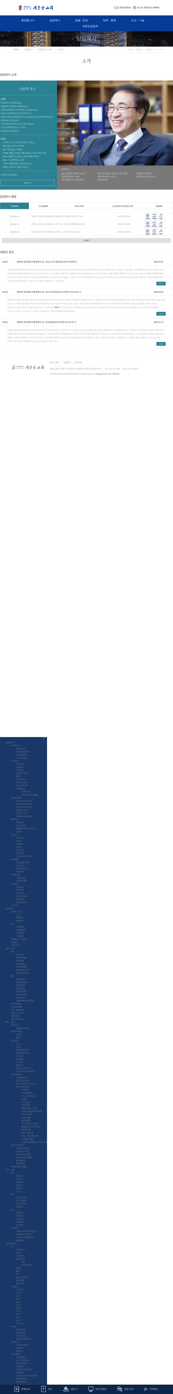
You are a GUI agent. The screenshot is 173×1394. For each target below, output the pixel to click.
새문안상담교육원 (23, 1154)
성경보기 (14, 1341)
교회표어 (19, 767)
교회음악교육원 (22, 1148)
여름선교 (19, 1065)
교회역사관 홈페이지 (24, 816)
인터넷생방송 (16, 1003)
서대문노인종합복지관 (25, 1237)
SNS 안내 (20, 1283)
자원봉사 (19, 1212)
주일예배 (19, 926)
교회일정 (19, 1255)
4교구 (18, 1301)
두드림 (19, 1034)
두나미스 (19, 1062)
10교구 (19, 1320)
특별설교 (14, 942)
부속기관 (19, 853)
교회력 (19, 831)
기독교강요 (26, 1102)
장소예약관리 (21, 1363)
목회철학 (19, 917)
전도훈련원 (20, 1163)
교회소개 (19, 764)
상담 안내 (20, 865)
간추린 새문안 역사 (24, 800)
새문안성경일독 (17, 1019)
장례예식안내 (21, 1381)
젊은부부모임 (16, 1031)
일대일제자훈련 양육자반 (31, 1111)
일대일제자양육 (22, 1049)
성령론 (24, 1099)
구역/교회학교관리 (24, 1369)
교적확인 (19, 1366)
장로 (23, 1261)
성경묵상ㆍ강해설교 (19, 939)
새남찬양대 (20, 997)
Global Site (21, 825)
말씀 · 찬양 (81, 20)
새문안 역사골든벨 (23, 803)
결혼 (18, 1271)
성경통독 (19, 1059)
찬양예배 (19, 933)
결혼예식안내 (21, 1378)
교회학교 (19, 843)
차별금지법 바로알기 (19, 1166)
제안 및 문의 (54, 362)
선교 (12, 1172)
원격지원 (78, 362)
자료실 (13, 1326)
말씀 (12, 951)
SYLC (18, 1046)
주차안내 (19, 890)
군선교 (19, 1191)
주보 (18, 1252)
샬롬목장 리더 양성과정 (31, 1126)
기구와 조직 (21, 779)
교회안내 (14, 760)
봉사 (12, 1209)
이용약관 (67, 362)
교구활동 (14, 1286)
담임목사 (55, 20)
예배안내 (14, 819)
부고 (18, 1274)
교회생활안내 (21, 754)
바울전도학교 (21, 1197)
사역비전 (19, 770)
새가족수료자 (21, 757)
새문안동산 (20, 899)
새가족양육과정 (22, 751)
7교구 (18, 1311)
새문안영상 (15, 1015)
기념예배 (19, 936)
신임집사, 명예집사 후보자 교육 (34, 1142)
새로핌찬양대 (21, 982)
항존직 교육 (26, 1129)
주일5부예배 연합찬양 (25, 1000)
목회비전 (19, 920)
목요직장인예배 (22, 972)
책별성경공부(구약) (29, 1108)
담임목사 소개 (16, 911)
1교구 (18, 1292)
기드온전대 (20, 1203)
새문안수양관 (21, 896)
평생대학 (19, 1240)
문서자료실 (20, 1329)
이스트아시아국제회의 (25, 1071)
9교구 (18, 1317)
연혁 (18, 776)
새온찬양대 (20, 988)
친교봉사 (19, 1225)
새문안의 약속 (22, 773)
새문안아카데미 (17, 1145)
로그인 (140, 7)
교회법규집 (15, 874)
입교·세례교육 (27, 1132)
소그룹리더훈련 (27, 1138)
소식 (12, 1246)
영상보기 (27, 182)
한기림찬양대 (21, 991)
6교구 (18, 1308)
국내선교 (19, 1178)
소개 (18, 914)
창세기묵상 (79, 206)
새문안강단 (15, 945)
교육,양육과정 (16, 1074)
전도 (12, 1194)
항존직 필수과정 (22, 1080)
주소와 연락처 (22, 785)
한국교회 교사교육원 (29, 1123)
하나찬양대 (20, 979)
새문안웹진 (20, 1280)
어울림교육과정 (22, 1028)
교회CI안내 (20, 788)
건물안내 (19, 886)
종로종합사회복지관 (24, 1234)
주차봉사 (19, 1215)
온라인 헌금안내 (22, 1360)
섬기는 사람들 (22, 782)
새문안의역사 (16, 797)
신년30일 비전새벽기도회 (122, 206)
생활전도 (19, 1206)
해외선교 (19, 1175)
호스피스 (19, 1218)
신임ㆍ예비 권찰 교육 (30, 1135)
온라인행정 (15, 1354)
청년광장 (14, 1040)
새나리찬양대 (21, 994)
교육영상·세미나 (18, 1013)
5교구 (18, 1305)
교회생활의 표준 (22, 862)
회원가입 (147, 7)
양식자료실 (20, 1332)
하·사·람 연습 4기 (28, 1095)
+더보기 (86, 240)
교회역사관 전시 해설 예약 (27, 1375)
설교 (12, 923)
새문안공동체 (90, 26)
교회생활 (14, 859)
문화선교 (19, 1188)
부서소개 (14, 834)
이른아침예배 (21, 966)
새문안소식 (20, 1249)
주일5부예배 (21, 957)
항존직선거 (20, 1258)
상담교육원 (26, 1117)
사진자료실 (20, 1335)
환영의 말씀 (21, 748)
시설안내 (14, 883)
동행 (18, 1037)
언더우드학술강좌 (23, 1068)
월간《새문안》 (22, 1277)
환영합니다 (27, 20)
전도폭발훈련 (21, 1200)
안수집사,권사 (27, 1264)
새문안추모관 (21, 902)
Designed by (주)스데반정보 (108, 373)
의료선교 (19, 1185)
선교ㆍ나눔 (137, 20)
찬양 (12, 976)
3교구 (18, 1298)
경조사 (19, 1268)
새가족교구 (20, 1323)
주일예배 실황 (16, 1006)
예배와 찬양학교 (22, 1052)
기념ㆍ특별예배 (17, 1009)
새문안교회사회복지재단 (26, 1231)
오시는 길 (20, 893)
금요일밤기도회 (22, 969)
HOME (16, 49)
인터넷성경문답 (22, 1344)
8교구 (18, 1314)
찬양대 (19, 846)
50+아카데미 (26, 1114)
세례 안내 (20, 871)
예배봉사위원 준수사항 (25, 828)
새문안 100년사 (22, 810)
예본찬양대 (20, 985)
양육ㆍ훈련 (109, 20)
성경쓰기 (19, 1348)
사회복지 (14, 1228)
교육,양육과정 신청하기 (25, 1083)
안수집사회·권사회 (24, 856)
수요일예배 (20, 929)
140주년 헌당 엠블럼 (29, 794)
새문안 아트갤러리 (23, 1338)
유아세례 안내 (22, 868)
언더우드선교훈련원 (24, 1157)
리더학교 (19, 1056)
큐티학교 (25, 1089)
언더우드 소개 (22, 813)
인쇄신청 (19, 1372)
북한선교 (19, 1182)
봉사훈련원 (26, 1120)
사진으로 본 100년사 (24, 807)
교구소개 (19, 1289)
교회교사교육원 (22, 1151)
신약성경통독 (26, 1092)
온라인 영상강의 (22, 1086)
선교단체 (19, 850)
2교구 (18, 1295)
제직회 (19, 840)
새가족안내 (15, 745)
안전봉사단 (20, 1221)
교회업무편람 (21, 880)
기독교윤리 (26, 1105)
